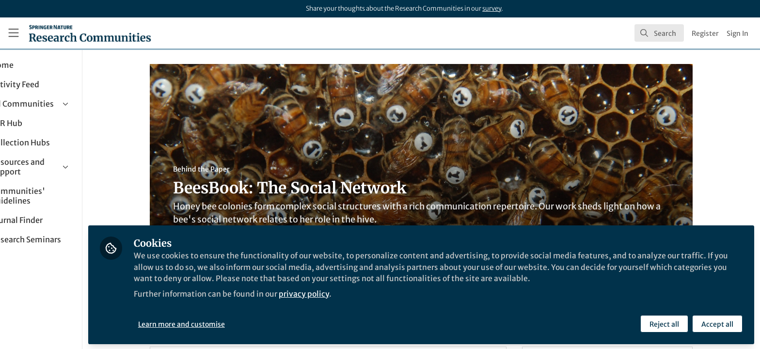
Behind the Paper (222, 169)
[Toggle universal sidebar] (13, 33)
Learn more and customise (223, 323)
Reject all (664, 323)
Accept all (717, 323)
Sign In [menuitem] (737, 33)
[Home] (90, 33)
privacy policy (348, 293)
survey (491, 8)
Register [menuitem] (705, 33)
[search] (659, 33)
